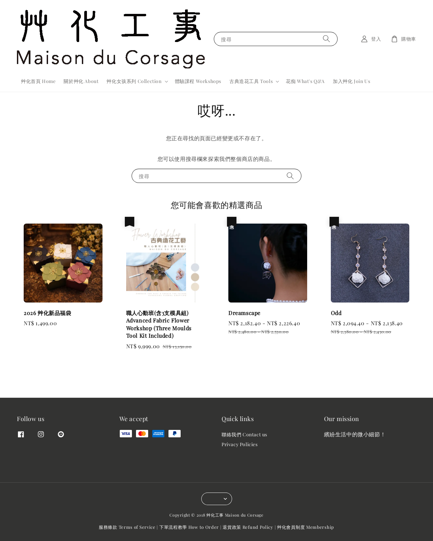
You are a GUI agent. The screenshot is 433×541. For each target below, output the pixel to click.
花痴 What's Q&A (305, 81)
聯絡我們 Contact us (244, 435)
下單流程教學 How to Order (189, 527)
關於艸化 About (81, 81)
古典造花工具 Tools (251, 81)
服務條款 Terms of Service (127, 527)
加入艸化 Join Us (351, 81)
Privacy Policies (240, 444)
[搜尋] (326, 38)
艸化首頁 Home (38, 81)
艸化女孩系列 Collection (134, 81)
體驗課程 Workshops (198, 81)
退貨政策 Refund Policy (248, 527)
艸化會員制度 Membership (305, 527)
